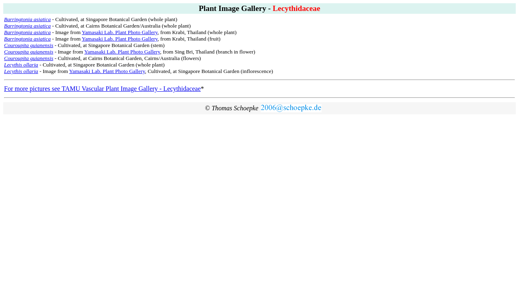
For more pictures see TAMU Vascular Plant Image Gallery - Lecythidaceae (102, 88)
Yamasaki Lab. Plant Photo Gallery (120, 32)
